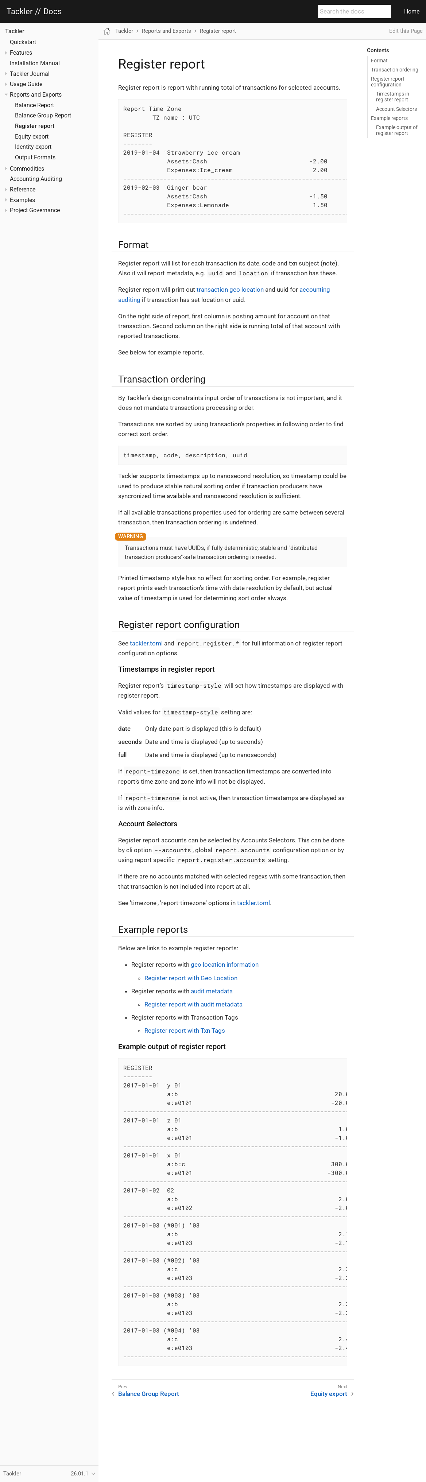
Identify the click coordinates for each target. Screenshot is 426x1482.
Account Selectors (396, 109)
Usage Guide (26, 84)
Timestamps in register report (392, 96)
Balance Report (34, 105)
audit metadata (212, 991)
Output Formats (35, 157)
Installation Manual (35, 63)
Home (411, 11)
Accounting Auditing (36, 179)
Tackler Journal (30, 74)
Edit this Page (406, 31)
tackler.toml (146, 643)
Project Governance (35, 210)
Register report (34, 126)
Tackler (19, 12)
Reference (22, 189)
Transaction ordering (394, 70)
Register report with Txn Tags (184, 1030)
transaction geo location (230, 289)
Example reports (389, 118)
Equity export (32, 136)
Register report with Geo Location (190, 978)
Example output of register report (397, 130)
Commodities (27, 169)
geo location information (225, 964)
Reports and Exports (36, 95)
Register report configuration (387, 82)
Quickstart (23, 42)
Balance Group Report (43, 115)
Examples (22, 200)
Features (21, 53)
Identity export (33, 147)
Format (379, 60)
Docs (52, 12)
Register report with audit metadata (193, 1004)
